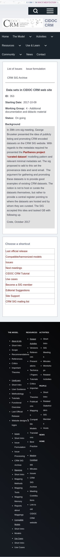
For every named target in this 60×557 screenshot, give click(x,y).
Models (18, 533)
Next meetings (14, 268)
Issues (9, 262)
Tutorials (16, 398)
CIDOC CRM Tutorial (17, 273)
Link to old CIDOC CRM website (33, 513)
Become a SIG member (19, 284)
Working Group (14, 108)
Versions (34, 348)
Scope (15, 350)
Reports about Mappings (19, 510)
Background (12, 124)
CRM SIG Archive (33, 482)
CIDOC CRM (51, 23)
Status (9, 118)
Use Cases (20, 547)
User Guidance (19, 389)
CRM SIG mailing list (17, 301)
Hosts (45, 428)
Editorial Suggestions (18, 290)
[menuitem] (5, 36)
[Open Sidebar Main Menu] (50, 11)
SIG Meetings (47, 352)
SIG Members (47, 419)
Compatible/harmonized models (24, 256)
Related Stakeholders (47, 405)
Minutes (33, 469)
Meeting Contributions (34, 495)
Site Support (13, 296)
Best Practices (33, 446)
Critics (15, 363)
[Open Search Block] (35, 11)
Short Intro (17, 345)
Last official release (17, 251)
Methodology (18, 394)
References (17, 359)
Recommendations (20, 354)
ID (6, 96)
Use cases (12, 279)
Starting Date (13, 102)
